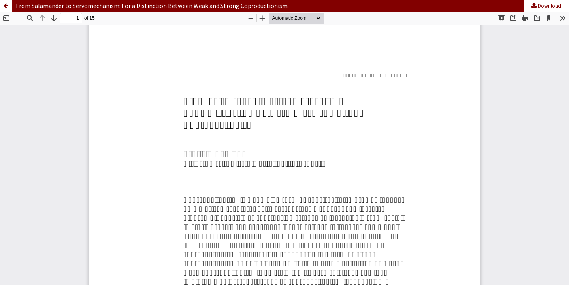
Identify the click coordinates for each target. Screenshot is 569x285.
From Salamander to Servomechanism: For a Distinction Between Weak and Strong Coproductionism (152, 6)
